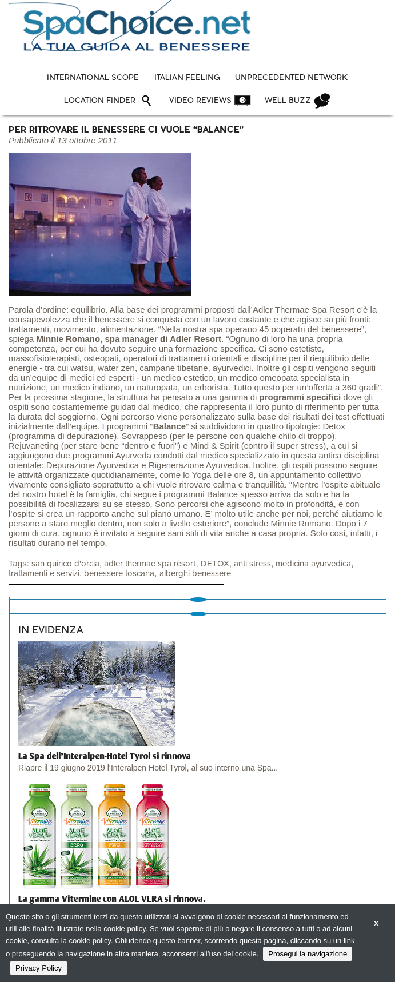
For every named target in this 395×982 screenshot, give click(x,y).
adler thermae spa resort (149, 564)
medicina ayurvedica (313, 564)
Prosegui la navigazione (307, 953)
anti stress (252, 564)
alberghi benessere (195, 573)
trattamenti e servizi (44, 573)
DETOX (215, 564)
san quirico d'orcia (65, 564)
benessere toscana (119, 573)
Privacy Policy (38, 968)
